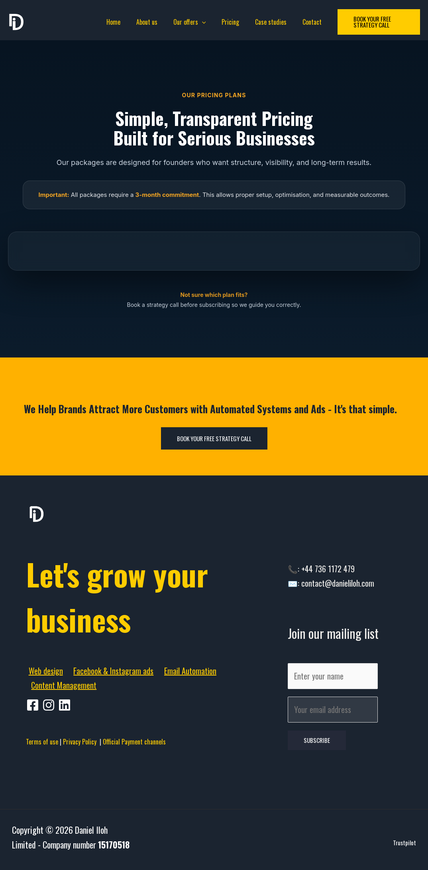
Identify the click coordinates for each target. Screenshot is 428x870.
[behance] (65, 705)
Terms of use (42, 741)
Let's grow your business (135, 594)
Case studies (266, 22)
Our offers (191, 22)
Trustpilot (404, 847)
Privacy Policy (81, 741)
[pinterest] (49, 705)
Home (121, 22)
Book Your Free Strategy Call (214, 438)
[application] (204, 22)
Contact (304, 22)
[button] (374, 22)
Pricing (229, 22)
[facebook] (33, 705)
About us (151, 22)
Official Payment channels (134, 741)
